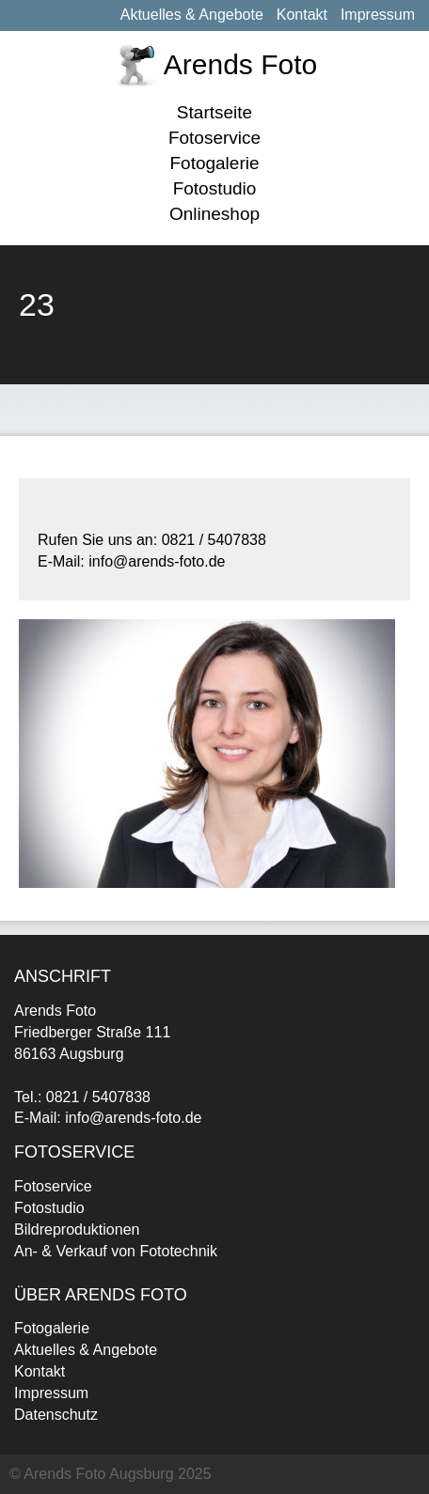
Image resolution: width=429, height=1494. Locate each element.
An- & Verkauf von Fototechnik (115, 1251)
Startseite (214, 112)
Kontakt (302, 15)
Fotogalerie (214, 163)
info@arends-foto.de (133, 1118)
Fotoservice (214, 138)
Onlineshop (214, 214)
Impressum (378, 15)
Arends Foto (240, 64)
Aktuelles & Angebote (191, 15)
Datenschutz (56, 1415)
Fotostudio (215, 188)
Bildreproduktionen (76, 1229)
